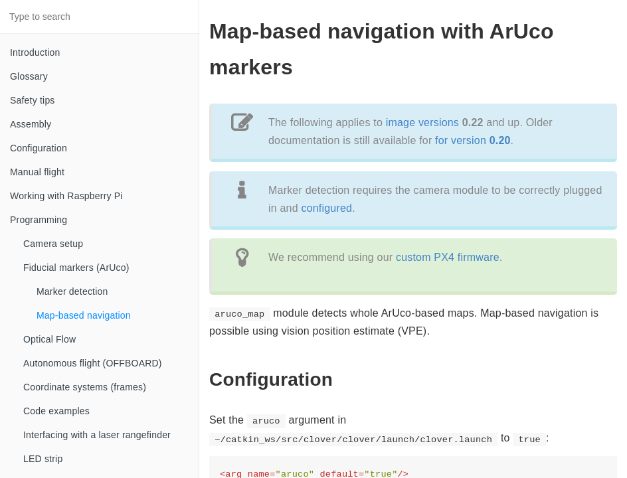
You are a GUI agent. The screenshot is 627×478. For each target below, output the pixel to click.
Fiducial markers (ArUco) (76, 267)
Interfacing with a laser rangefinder (97, 435)
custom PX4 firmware (447, 257)
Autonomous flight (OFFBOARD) (92, 363)
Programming (38, 219)
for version (473, 140)
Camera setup (53, 243)
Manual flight (37, 172)
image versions (422, 122)
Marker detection (72, 291)
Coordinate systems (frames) (84, 387)
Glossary (29, 76)
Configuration (38, 148)
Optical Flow (49, 339)
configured (326, 208)
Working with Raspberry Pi (66, 196)
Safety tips (32, 100)
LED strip (42, 458)
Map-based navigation (84, 315)
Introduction (35, 52)
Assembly (30, 124)
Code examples (56, 411)
